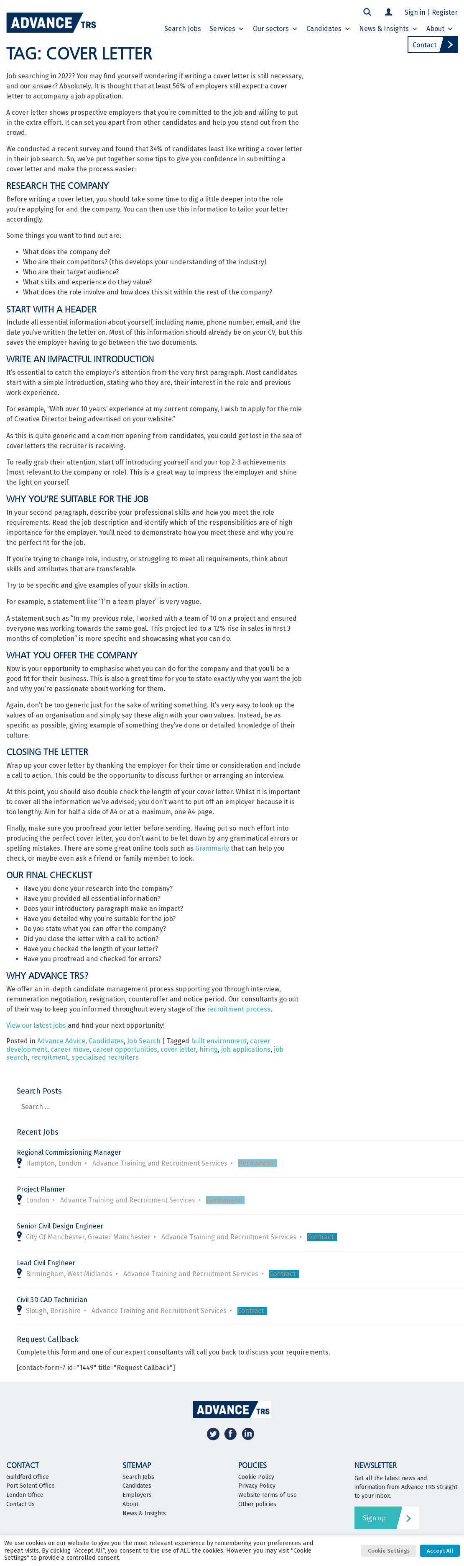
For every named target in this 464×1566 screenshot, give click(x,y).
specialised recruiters (105, 1057)
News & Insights (388, 29)
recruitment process (238, 1009)
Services (227, 29)
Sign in (415, 12)
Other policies (257, 1504)
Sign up (374, 1518)
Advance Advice (61, 1041)
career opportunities (125, 1049)
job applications (245, 1049)
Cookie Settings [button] (389, 1551)
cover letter (178, 1049)
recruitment (49, 1057)
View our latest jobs (36, 1025)
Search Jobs (182, 29)
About (440, 29)
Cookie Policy (256, 1477)
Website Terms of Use (267, 1495)
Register (445, 12)
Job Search (144, 1041)
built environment (219, 1041)
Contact (424, 45)
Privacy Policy (256, 1486)
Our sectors (275, 29)
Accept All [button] (440, 1551)
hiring (208, 1049)
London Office (24, 1495)
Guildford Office (27, 1477)
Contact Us (20, 1504)
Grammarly (212, 848)
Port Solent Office (30, 1486)
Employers (137, 1495)
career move (70, 1049)
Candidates (328, 29)
